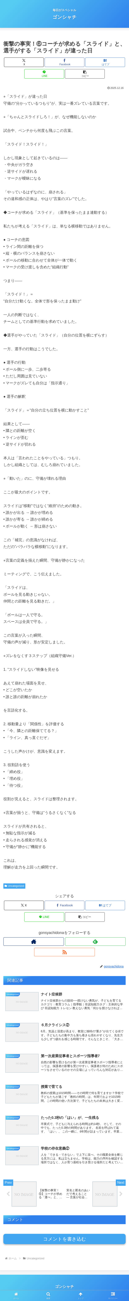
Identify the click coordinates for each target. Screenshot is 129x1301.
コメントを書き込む (64, 1241)
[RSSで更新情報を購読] (64, 952)
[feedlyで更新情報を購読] (95, 941)
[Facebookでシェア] (64, 62)
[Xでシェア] (24, 62)
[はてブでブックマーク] (105, 62)
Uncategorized (14, 885)
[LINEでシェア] (44, 74)
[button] (85, 74)
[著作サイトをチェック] (33, 941)
